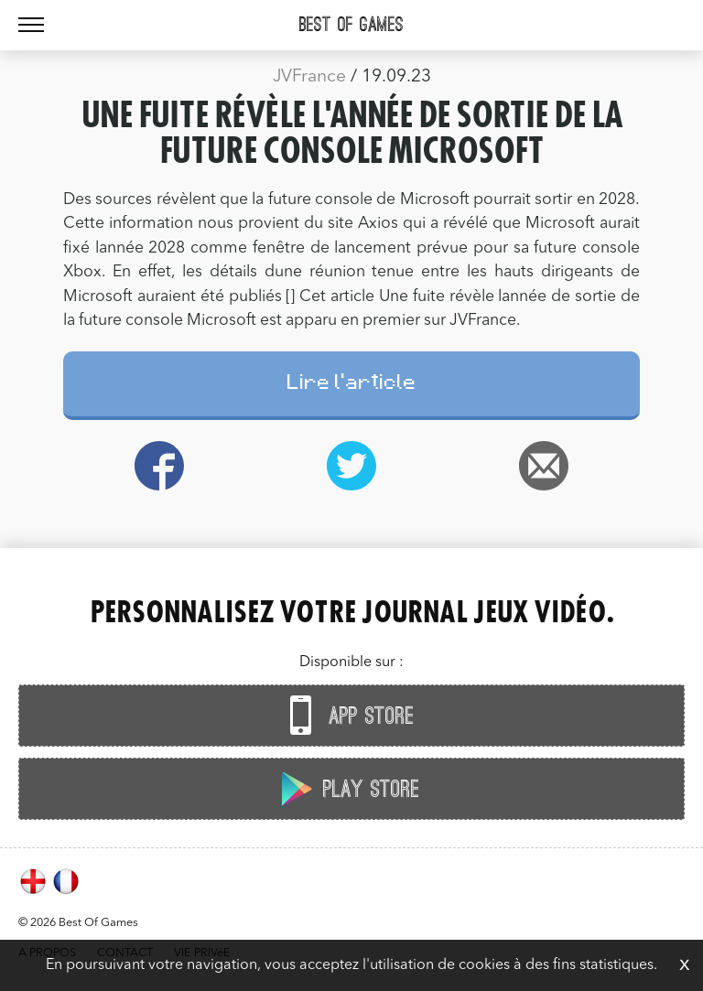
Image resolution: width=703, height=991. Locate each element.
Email (544, 465)
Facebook (159, 465)
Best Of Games (351, 25)
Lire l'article (351, 385)
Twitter (351, 465)
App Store (347, 715)
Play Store (347, 788)
